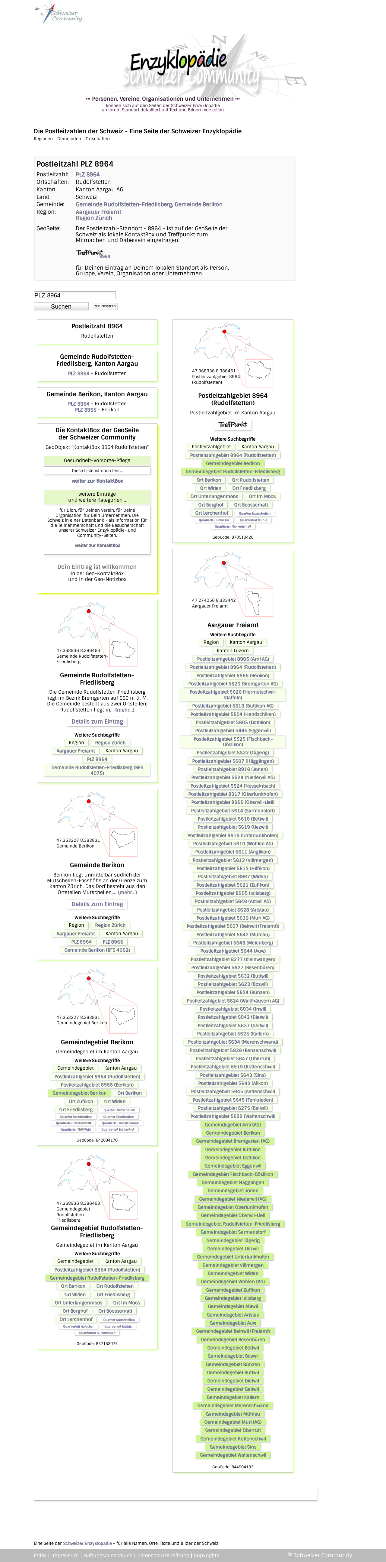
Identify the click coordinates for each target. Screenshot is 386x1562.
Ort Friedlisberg (76, 1110)
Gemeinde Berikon (199, 204)
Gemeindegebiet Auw (233, 1323)
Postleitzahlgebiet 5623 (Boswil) (233, 984)
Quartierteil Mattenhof (117, 1129)
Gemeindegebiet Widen (232, 1273)
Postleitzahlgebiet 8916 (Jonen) (233, 769)
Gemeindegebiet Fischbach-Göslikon (233, 1174)
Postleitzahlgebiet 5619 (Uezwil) (233, 827)
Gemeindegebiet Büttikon (233, 1149)
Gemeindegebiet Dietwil (233, 1381)
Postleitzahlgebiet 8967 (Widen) (233, 876)
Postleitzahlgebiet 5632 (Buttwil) (233, 976)
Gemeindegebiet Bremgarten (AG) (233, 1141)
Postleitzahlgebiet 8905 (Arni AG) (233, 659)
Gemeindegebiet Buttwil (233, 1372)
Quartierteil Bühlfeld (75, 1129)
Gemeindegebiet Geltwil (233, 1389)
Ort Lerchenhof (75, 1319)
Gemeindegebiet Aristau (233, 1315)
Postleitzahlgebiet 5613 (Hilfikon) (233, 868)
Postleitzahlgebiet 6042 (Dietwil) (233, 1017)
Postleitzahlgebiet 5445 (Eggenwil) (233, 731)
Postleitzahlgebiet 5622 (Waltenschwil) (232, 1116)
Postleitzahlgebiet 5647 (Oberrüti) (233, 1058)
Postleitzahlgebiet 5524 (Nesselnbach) (232, 786)
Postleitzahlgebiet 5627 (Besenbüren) (232, 967)
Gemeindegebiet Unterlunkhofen (233, 1257)
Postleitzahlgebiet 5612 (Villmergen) (233, 860)
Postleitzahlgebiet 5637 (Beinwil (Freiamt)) (232, 926)
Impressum (65, 1555)
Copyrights (206, 1555)
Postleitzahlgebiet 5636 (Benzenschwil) (233, 1050)
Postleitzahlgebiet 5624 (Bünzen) (233, 992)
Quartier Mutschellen (119, 1110)
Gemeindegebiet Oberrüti (233, 1430)
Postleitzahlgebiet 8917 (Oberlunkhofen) (233, 794)
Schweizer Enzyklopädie (87, 1543)
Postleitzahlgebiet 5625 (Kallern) (233, 1034)
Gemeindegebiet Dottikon (233, 1158)
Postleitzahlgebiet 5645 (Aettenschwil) (233, 1091)
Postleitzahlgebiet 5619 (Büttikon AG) (233, 706)
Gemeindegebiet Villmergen (233, 1265)
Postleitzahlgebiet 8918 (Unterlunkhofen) (232, 835)
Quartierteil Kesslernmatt (120, 1123)
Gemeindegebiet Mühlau (233, 1414)
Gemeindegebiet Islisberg (233, 1298)
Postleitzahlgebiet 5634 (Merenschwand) (233, 1042)
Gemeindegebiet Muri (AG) (232, 1422)
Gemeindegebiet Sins (233, 1447)
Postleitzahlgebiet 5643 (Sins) (233, 1075)
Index (40, 1555)
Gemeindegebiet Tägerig (233, 1240)
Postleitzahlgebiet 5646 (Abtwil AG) (233, 901)
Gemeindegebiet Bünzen (233, 1364)
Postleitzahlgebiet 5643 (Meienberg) (233, 943)
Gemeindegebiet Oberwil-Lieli (233, 1215)
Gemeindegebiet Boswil (232, 1356)
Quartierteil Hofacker (78, 1326)
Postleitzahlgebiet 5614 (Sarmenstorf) (233, 811)
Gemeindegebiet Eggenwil (232, 1166)
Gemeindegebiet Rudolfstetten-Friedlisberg (97, 1278)
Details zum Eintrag (97, 721)
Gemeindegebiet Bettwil (233, 1348)
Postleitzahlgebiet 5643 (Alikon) (233, 1083)
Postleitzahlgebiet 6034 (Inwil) (233, 1009)
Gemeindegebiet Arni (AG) (233, 1125)
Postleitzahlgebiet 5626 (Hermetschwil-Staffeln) (233, 694)
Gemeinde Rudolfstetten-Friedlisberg (124, 204)
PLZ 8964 (88, 174)
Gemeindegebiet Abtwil (233, 1306)
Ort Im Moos (126, 1303)
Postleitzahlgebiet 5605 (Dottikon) (233, 722)
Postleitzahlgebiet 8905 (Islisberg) (233, 893)
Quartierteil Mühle (117, 1326)
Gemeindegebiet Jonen (232, 1191)
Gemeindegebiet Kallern (233, 1397)
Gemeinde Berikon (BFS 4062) (97, 950)
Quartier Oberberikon (118, 1117)
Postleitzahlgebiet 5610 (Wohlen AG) (233, 844)
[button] (61, 306)
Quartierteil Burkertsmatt (97, 1333)
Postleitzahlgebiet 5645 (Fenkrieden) (232, 1100)
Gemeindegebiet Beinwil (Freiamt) (233, 1331)
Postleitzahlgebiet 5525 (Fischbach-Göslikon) (233, 741)
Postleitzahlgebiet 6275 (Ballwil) (233, 1108)
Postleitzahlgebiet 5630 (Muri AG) (233, 918)
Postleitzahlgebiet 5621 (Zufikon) (232, 885)
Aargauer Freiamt (98, 212)
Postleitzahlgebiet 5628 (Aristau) (233, 910)
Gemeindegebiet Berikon (79, 1093)
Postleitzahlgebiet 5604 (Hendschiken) (233, 714)
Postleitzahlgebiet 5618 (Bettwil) (233, 819)
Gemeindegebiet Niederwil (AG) (233, 1199)
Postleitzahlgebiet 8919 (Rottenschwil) (233, 1067)
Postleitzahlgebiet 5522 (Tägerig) (233, 753)
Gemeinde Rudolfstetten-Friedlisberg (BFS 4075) (97, 770)
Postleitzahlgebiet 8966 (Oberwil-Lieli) (232, 802)
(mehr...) (124, 710)
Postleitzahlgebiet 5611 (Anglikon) (233, 852)
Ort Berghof (74, 1311)
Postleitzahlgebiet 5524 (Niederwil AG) (233, 777)
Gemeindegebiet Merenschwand (232, 1405)
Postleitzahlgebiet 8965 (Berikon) (97, 1085)
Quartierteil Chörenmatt (73, 1123)
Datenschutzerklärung (163, 1555)
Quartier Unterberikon (76, 1117)
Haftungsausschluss (108, 1555)
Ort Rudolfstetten (115, 1286)
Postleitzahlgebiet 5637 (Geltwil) (233, 1025)
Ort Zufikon (81, 1101)
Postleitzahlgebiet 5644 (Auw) (233, 951)
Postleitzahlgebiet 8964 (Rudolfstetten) (97, 1077)
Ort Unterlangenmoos (78, 1303)
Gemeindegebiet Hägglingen (232, 1182)
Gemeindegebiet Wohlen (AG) (233, 1281)
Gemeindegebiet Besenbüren (233, 1340)
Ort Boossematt (115, 1311)
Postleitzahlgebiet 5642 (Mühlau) (233, 935)
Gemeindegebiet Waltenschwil (233, 1455)
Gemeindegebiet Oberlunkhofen (233, 1207)
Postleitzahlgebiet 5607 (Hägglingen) (233, 761)
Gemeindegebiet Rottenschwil (233, 1439)
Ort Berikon (129, 1093)
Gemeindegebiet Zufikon (233, 1290)
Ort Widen (114, 1101)
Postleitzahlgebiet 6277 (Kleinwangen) (233, 959)
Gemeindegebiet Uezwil (232, 1249)
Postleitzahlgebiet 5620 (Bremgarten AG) (233, 684)
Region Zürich (94, 218)
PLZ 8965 (85, 410)
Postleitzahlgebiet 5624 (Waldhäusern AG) (233, 1001)
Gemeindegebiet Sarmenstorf (233, 1232)
